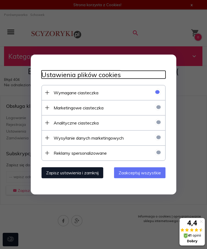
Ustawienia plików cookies (81, 75)
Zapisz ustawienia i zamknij (72, 172)
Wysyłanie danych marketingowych (89, 138)
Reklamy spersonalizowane (80, 153)
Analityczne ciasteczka (76, 123)
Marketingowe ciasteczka (79, 107)
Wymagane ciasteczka (76, 92)
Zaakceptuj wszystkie (140, 172)
